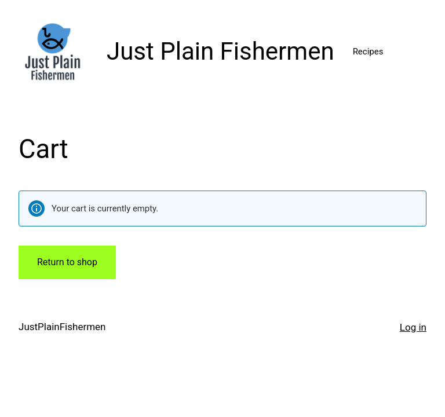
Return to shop (67, 262)
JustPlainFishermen (62, 326)
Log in (413, 327)
